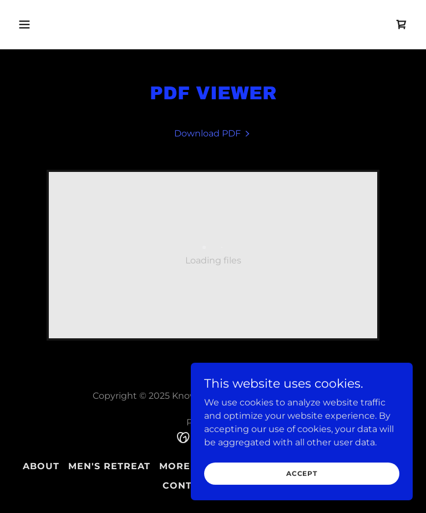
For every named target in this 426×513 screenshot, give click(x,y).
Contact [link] (187, 485)
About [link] (41, 466)
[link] (401, 24)
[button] (59, 24)
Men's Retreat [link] (109, 466)
